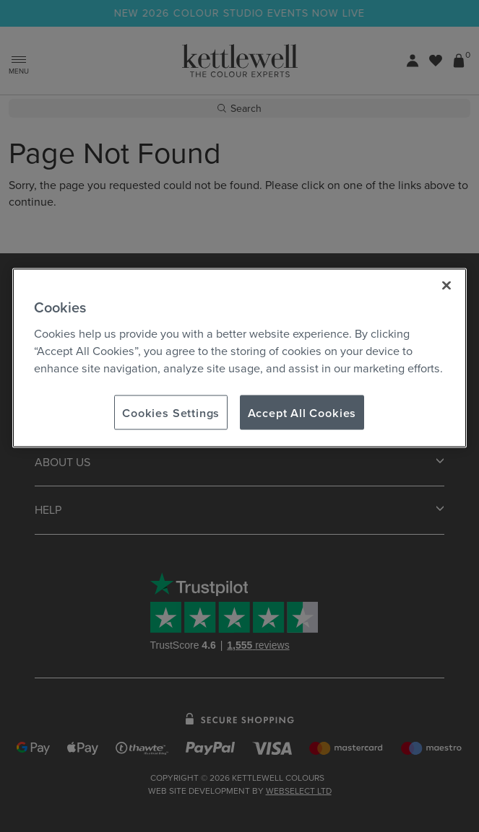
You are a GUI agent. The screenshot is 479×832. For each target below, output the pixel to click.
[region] (239, 358)
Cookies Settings (171, 412)
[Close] (446, 285)
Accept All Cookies (302, 412)
